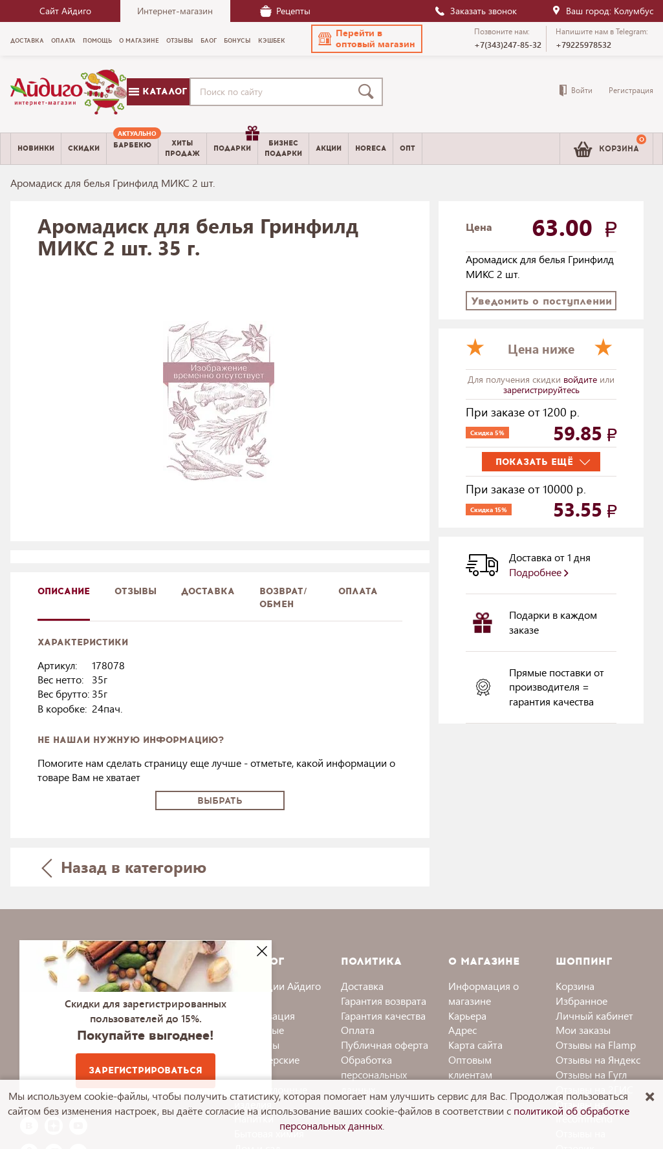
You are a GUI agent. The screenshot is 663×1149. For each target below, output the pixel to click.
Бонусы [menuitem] (237, 40)
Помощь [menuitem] (97, 40)
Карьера (467, 1015)
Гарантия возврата (383, 1000)
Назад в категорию (123, 866)
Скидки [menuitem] (84, 148)
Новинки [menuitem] (35, 148)
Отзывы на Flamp (596, 1044)
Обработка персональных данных (374, 1074)
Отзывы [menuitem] (179, 40)
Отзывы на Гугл (591, 1074)
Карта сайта (475, 1044)
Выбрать (220, 801)
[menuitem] (132, 148)
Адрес (462, 1029)
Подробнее (539, 572)
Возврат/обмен (283, 598)
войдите (581, 379)
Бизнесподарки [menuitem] (283, 148)
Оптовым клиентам (470, 1067)
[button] (366, 39)
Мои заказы (583, 1029)
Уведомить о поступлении (541, 301)
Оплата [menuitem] (63, 40)
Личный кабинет (594, 1015)
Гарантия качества (383, 1015)
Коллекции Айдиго (277, 986)
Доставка (362, 986)
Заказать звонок (475, 11)
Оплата (358, 591)
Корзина (575, 986)
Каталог (158, 91)
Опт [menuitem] (407, 148)
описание (64, 591)
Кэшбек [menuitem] (271, 40)
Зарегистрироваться (145, 1070)
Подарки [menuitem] (235, 143)
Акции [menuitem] (329, 148)
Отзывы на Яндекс (598, 1059)
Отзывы (135, 591)
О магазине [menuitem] (139, 40)
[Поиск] (368, 92)
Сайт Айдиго (65, 11)
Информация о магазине (483, 993)
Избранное (581, 1000)
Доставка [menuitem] (27, 40)
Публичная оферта (384, 1044)
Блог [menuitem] (209, 40)
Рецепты (285, 11)
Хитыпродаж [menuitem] (182, 148)
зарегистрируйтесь (541, 389)
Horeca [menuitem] (370, 148)
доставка (208, 591)
